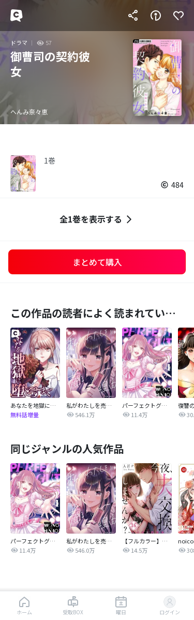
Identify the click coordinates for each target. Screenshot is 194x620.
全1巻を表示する (97, 219)
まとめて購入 (97, 262)
